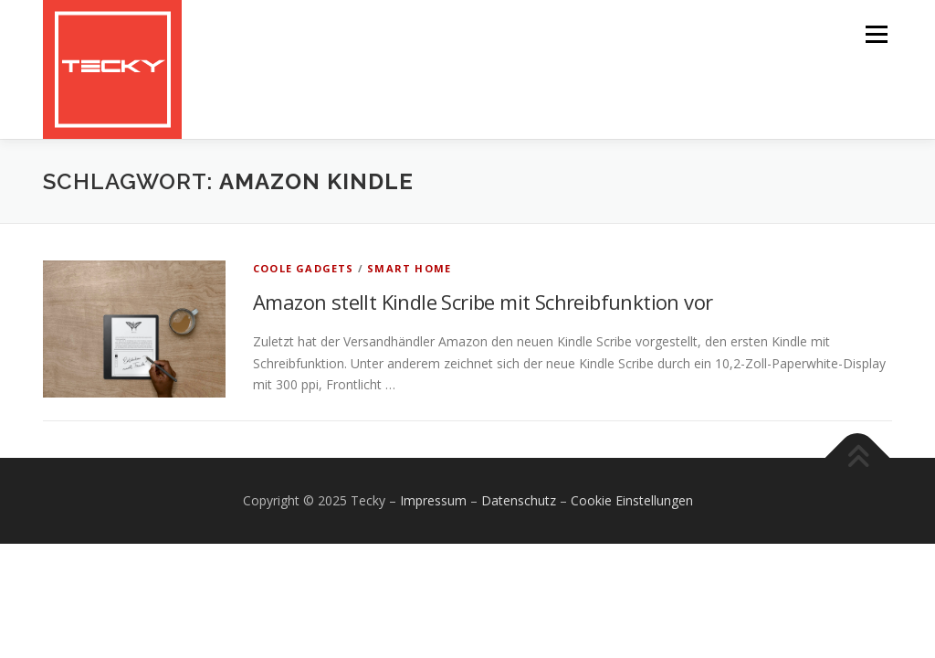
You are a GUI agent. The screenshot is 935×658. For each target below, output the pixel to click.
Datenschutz (518, 500)
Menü (876, 34)
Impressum (433, 500)
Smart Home (409, 268)
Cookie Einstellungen (632, 500)
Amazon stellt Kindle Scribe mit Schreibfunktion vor (482, 301)
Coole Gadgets (303, 268)
